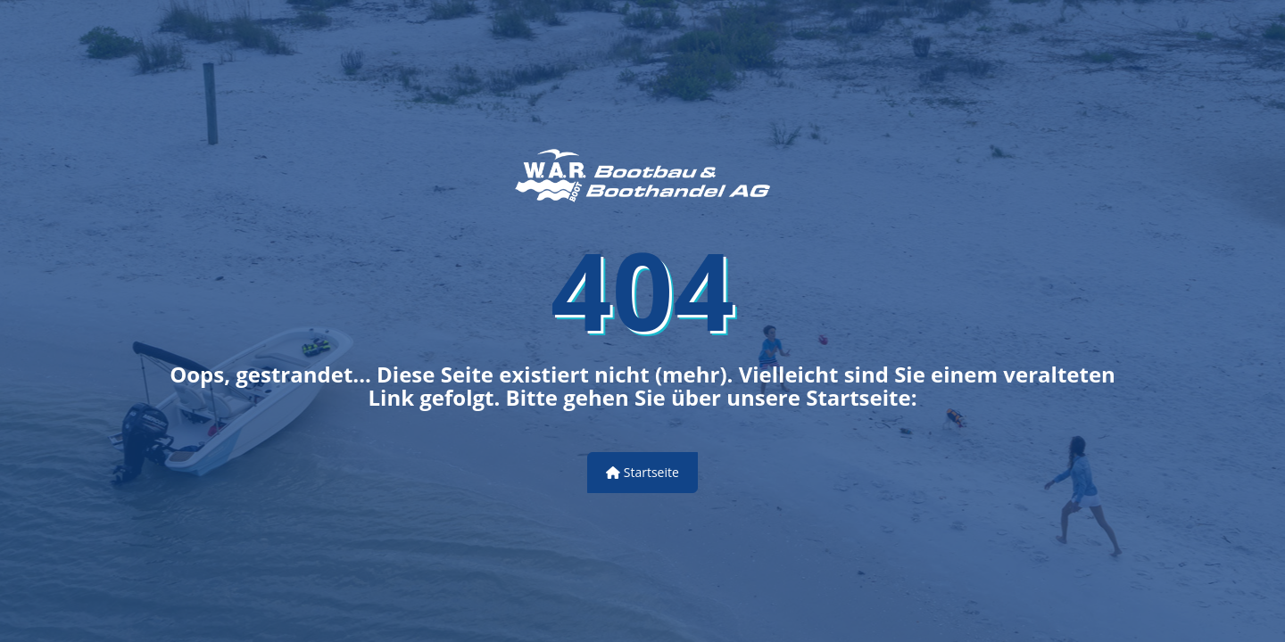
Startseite (642, 472)
